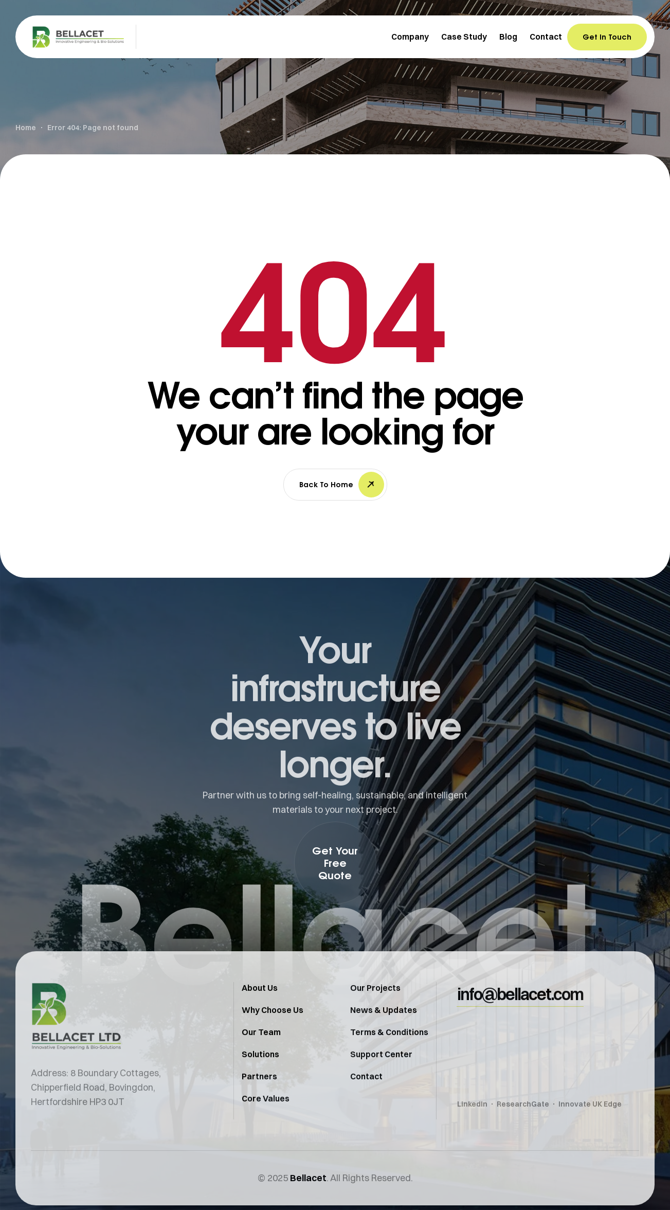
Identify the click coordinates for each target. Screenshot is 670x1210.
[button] (335, 863)
